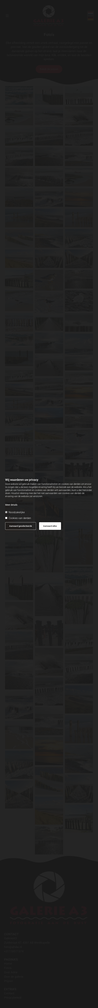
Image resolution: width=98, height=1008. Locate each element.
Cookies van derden (18, 518)
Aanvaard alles (50, 526)
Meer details (11, 505)
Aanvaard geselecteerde (20, 526)
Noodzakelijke (15, 512)
